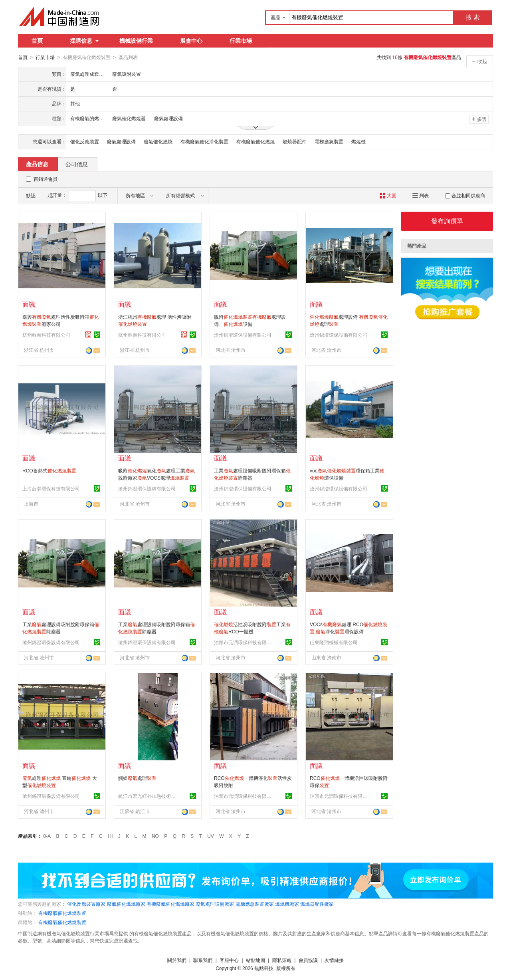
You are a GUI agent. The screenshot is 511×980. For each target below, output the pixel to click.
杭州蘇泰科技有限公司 (46, 334)
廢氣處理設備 (121, 141)
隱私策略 (281, 960)
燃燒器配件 (295, 141)
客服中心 (229, 960)
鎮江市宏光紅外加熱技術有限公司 (148, 796)
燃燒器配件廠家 (317, 904)
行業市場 (241, 41)
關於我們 (176, 960)
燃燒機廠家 (287, 904)
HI (110, 836)
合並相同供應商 (465, 195)
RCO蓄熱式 (49, 470)
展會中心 (191, 41)
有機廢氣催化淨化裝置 (204, 141)
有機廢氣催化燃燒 (255, 141)
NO (155, 836)
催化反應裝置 (84, 141)
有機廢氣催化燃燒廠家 (170, 904)
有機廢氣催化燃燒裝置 (62, 913)
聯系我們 (202, 960)
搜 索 (472, 17)
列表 (420, 195)
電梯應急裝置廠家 (255, 904)
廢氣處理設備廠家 (215, 904)
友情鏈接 (334, 960)
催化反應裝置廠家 (86, 904)
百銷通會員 (45, 179)
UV (210, 836)
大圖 (388, 195)
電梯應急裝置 (329, 141)
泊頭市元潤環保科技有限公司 (244, 642)
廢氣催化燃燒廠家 (126, 904)
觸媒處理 (137, 778)
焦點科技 (263, 968)
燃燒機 (358, 141)
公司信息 (76, 164)
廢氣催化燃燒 (158, 141)
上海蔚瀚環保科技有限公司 (51, 488)
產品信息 (37, 164)
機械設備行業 (136, 41)
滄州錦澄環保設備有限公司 (242, 334)
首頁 (37, 41)
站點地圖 (255, 960)
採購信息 (84, 41)
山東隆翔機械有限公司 (334, 642)
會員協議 (308, 960)
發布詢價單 (447, 220)
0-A (47, 836)
